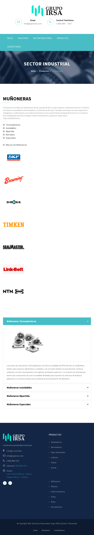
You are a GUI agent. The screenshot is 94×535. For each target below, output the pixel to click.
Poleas (53, 462)
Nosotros (23, 38)
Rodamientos (55, 442)
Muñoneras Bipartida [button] (18, 395)
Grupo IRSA (55, 523)
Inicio (10, 38)
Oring (52, 497)
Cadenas (53, 457)
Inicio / (34, 71)
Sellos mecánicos (57, 491)
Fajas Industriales (57, 452)
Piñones (53, 486)
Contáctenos (14, 46)
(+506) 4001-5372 (20, 466)
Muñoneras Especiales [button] (19, 404)
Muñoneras (54, 481)
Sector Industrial (42, 38)
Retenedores (55, 447)
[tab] (47, 321)
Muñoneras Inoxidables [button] (19, 387)
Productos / (45, 71)
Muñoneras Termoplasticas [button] (21, 321)
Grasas (53, 468)
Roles (52, 502)
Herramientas (55, 507)
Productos (62, 38)
